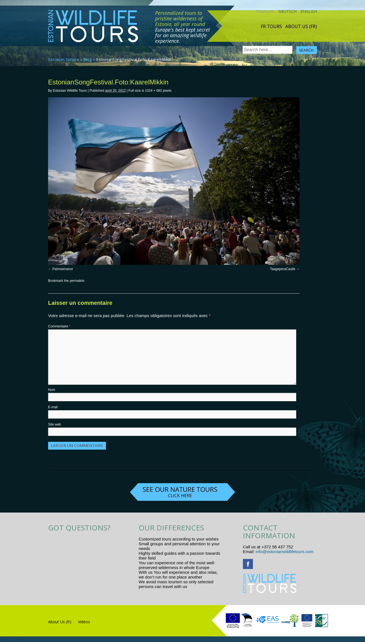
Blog (87, 59)
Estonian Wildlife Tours (70, 91)
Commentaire (59, 326)
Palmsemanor (62, 269)
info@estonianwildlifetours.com (285, 551)
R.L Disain (19, 639)
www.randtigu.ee (203, 586)
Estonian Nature (63, 59)
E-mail (53, 407)
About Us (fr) (301, 26)
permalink (77, 281)
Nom (51, 390)
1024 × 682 (153, 91)
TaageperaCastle (282, 269)
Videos (84, 621)
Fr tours (271, 26)
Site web (54, 424)
